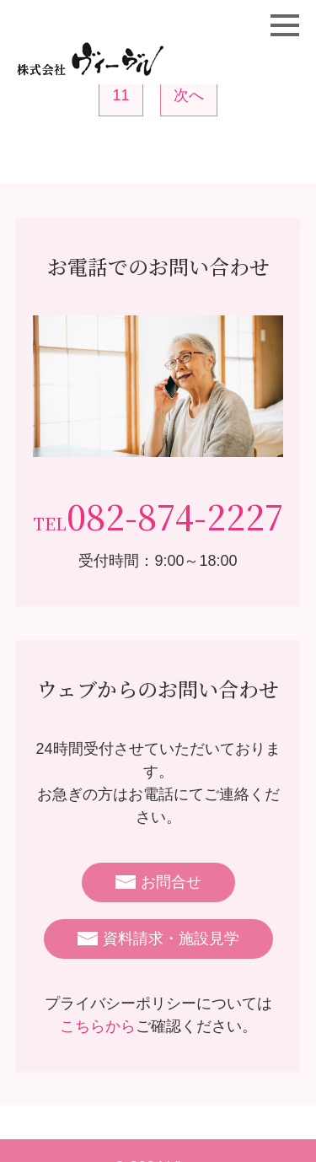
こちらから (98, 1026)
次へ (189, 95)
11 (120, 95)
